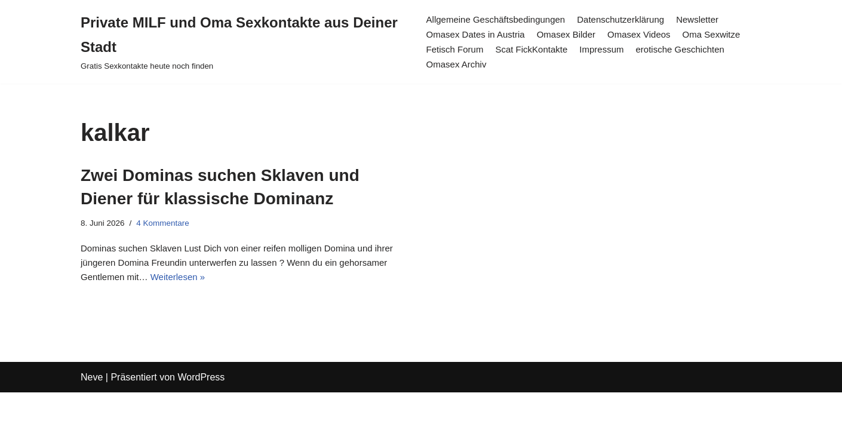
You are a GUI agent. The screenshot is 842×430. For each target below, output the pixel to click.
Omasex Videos (648, 34)
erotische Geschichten (691, 49)
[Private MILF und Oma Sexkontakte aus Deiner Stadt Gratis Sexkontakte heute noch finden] (243, 42)
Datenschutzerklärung (630, 19)
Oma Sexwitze (724, 34)
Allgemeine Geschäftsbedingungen (497, 19)
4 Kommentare (167, 224)
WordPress (201, 415)
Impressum (608, 49)
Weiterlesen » (237, 283)
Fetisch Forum (453, 49)
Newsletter (710, 19)
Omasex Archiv (455, 65)
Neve (92, 415)
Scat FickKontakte (534, 49)
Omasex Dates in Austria (475, 34)
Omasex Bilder (571, 34)
